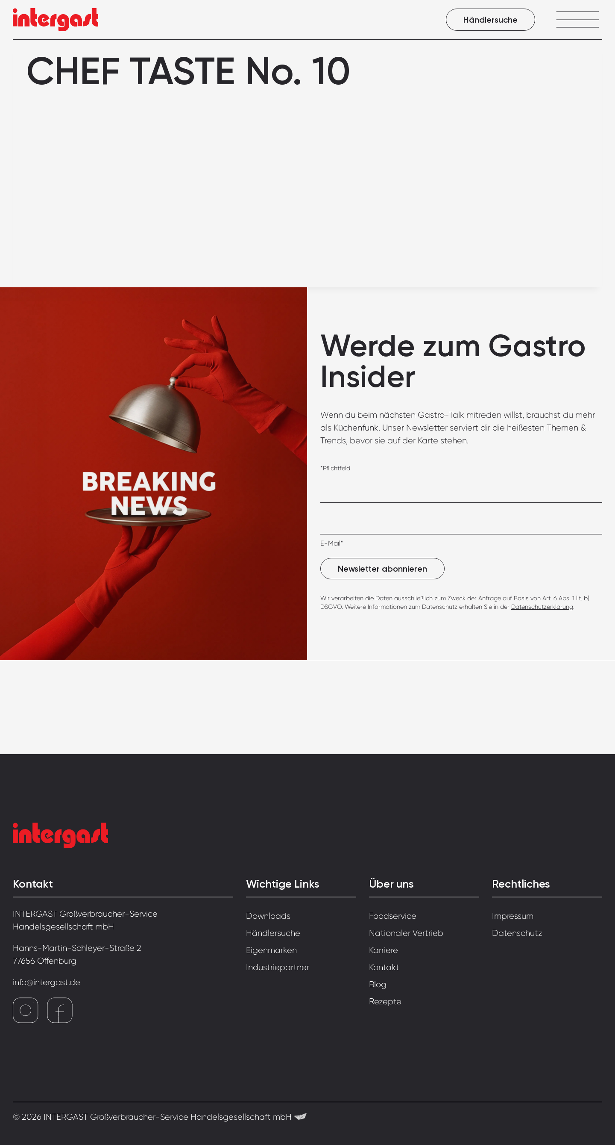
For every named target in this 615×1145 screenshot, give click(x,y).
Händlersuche (490, 20)
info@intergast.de (46, 982)
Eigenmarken (271, 950)
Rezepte (385, 1001)
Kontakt (384, 967)
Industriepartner (277, 967)
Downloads (268, 916)
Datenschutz (517, 933)
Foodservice (392, 916)
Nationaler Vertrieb (406, 933)
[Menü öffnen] (577, 19)
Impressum (512, 916)
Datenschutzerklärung (542, 606)
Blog (378, 984)
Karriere (383, 950)
